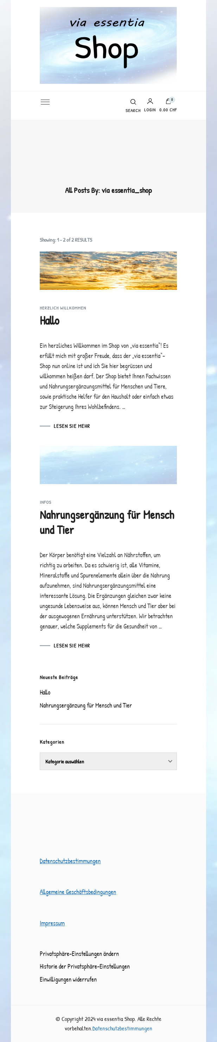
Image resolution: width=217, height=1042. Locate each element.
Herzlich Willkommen (63, 308)
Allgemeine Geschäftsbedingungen (78, 892)
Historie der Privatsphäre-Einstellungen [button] (85, 966)
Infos (45, 502)
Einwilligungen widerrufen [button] (68, 979)
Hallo (49, 320)
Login (150, 105)
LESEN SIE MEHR (72, 426)
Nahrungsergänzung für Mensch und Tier (107, 522)
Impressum (52, 923)
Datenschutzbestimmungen (70, 861)
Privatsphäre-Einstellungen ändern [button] (79, 954)
